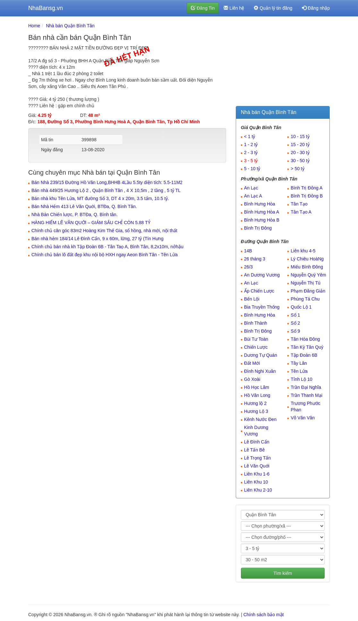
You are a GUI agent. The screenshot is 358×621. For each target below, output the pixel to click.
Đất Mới (252, 363)
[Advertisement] (283, 62)
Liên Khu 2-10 (258, 490)
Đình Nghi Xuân (260, 371)
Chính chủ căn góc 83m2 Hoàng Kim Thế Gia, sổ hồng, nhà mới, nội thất (104, 230)
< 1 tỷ (249, 136)
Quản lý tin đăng (273, 8)
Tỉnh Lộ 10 (301, 379)
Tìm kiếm (282, 573)
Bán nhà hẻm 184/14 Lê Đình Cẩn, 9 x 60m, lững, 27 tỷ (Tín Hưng (97, 238)
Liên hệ (234, 8)
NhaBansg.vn (45, 8)
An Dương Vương (262, 274)
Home (34, 25)
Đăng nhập (316, 8)
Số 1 (295, 315)
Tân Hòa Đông (305, 339)
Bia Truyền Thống (262, 307)
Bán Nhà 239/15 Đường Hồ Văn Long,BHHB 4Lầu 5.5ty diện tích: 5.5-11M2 (107, 182)
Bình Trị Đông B (307, 195)
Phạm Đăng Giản (308, 290)
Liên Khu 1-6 (256, 474)
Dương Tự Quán (260, 355)
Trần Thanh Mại (306, 395)
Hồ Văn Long (257, 395)
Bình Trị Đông (258, 228)
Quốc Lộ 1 (301, 307)
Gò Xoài (252, 379)
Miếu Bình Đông (307, 266)
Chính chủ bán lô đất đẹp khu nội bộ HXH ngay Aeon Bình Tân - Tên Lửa (104, 254)
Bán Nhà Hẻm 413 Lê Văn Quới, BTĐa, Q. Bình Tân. (84, 206)
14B (248, 250)
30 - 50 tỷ (300, 160)
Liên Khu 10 (256, 482)
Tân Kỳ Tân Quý (307, 347)
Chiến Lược (256, 347)
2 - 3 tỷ (251, 152)
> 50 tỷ (297, 168)
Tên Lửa (299, 371)
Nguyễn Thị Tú (305, 282)
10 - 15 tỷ (300, 136)
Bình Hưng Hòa (259, 203)
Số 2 (295, 323)
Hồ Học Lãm (256, 387)
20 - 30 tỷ (300, 152)
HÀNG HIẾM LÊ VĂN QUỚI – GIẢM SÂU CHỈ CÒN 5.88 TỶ (90, 222)
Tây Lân (299, 363)
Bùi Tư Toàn (256, 339)
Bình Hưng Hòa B (261, 220)
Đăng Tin (203, 8)
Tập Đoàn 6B (304, 355)
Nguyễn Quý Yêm (308, 274)
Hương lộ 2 (255, 403)
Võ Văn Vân (303, 417)
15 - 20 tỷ (300, 144)
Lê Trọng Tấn (257, 457)
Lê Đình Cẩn (256, 441)
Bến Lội (252, 299)
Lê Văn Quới (256, 465)
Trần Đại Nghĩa (306, 387)
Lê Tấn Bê (254, 449)
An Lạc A (253, 195)
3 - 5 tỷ (251, 160)
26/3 (248, 266)
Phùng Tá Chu (305, 299)
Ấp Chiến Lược (259, 290)
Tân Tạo (299, 203)
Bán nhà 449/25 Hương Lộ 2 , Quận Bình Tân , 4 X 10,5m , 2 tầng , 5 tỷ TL (106, 190)
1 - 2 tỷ (251, 144)
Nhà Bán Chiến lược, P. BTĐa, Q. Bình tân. (74, 214)
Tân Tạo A (301, 211)
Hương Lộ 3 (256, 411)
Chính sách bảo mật (263, 614)
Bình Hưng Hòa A (261, 211)
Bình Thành (255, 323)
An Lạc (251, 187)
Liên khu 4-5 (303, 250)
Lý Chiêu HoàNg (307, 258)
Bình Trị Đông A (306, 187)
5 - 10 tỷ (252, 168)
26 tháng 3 (254, 258)
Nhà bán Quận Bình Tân (70, 25)
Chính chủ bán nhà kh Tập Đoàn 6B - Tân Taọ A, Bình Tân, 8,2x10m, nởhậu (107, 246)
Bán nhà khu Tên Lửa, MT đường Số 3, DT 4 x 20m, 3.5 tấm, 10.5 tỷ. (100, 198)
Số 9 (295, 331)
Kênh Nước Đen (260, 419)
